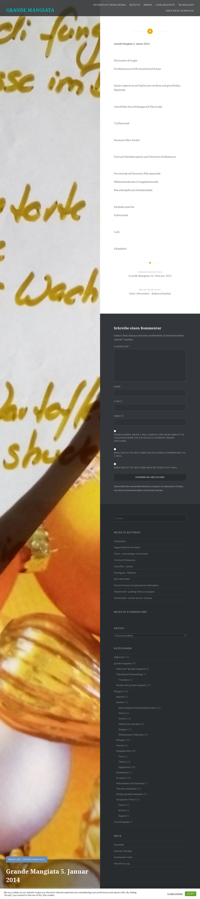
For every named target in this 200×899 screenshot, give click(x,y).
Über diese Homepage (180, 10)
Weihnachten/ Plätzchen (130, 734)
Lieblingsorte (165, 4)
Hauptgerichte (123, 750)
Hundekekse (122, 772)
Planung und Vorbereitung (129, 674)
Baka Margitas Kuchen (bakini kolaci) (137, 707)
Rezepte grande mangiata (129, 794)
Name (118, 386)
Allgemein (119, 657)
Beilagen (120, 740)
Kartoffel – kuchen (123, 566)
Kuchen (122, 718)
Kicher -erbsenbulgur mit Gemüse (131, 553)
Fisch (121, 756)
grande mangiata (122, 663)
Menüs (148, 4)
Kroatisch (121, 777)
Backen (120, 702)
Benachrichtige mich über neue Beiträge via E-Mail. (146, 467)
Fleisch (122, 761)
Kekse (121, 713)
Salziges (122, 729)
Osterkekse (120, 541)
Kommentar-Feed (123, 857)
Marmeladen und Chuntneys (130, 783)
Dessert (120, 745)
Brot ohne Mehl (122, 579)
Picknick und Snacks (126, 788)
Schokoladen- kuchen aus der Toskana (133, 598)
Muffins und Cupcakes (129, 724)
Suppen (122, 815)
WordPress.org (122, 863)
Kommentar (122, 346)
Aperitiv (120, 696)
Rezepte (135, 4)
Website (119, 416)
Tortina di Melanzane (124, 560)
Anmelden (119, 844)
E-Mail (118, 401)
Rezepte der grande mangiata (131, 685)
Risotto (122, 810)
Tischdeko (123, 679)
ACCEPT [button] (190, 894)
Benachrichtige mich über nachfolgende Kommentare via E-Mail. (150, 454)
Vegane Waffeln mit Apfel (127, 547)
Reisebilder (186, 4)
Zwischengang (121, 821)
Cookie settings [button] (175, 894)
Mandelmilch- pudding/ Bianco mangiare (134, 591)
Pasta (121, 805)
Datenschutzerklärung (109, 4)
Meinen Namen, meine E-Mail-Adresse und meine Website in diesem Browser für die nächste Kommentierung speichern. (149, 437)
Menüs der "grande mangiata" (26, 859)
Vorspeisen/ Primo (125, 799)
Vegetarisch (124, 767)
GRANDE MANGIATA (30, 10)
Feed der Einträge (123, 851)
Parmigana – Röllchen (125, 572)
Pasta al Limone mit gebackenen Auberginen (136, 585)
